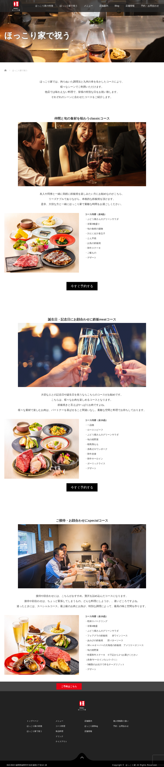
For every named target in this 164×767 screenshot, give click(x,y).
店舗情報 (130, 5)
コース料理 (60, 723)
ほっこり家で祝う (69, 5)
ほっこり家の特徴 (44, 5)
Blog (117, 5)
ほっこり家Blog (91, 723)
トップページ (32, 718)
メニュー (88, 5)
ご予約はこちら (69, 683)
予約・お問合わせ (150, 5)
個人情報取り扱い (121, 718)
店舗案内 (103, 5)
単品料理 (59, 728)
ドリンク (59, 734)
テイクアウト (61, 739)
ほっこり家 (131, 762)
